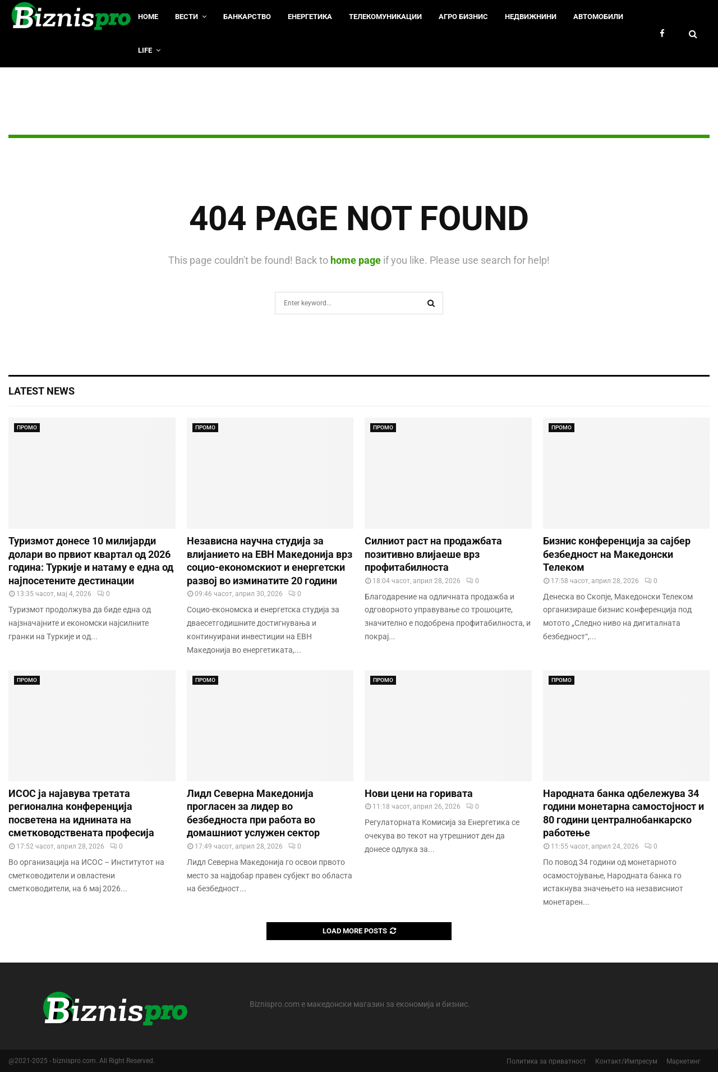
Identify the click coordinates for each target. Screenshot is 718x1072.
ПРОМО (27, 427)
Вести (186, 16)
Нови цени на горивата (419, 793)
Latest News (41, 391)
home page (355, 260)
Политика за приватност (546, 1061)
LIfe (145, 50)
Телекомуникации (385, 16)
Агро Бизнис (463, 16)
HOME (148, 16)
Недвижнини (530, 16)
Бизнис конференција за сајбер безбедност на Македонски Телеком (617, 554)
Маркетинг (683, 1061)
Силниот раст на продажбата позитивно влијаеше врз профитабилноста (433, 554)
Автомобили (598, 16)
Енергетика (310, 16)
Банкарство (247, 16)
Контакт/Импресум (626, 1061)
